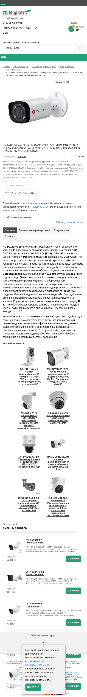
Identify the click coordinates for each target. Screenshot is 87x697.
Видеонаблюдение (68, 672)
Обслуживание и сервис (43, 635)
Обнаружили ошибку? (70, 222)
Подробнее (6, 181)
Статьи (43, 642)
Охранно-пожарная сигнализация (68, 677)
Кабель (68, 685)
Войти (74, 22)
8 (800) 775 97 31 (12, 22)
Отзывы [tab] (10, 236)
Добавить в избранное (19, 217)
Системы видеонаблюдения (44, 66)
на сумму (78, 28)
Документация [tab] (61, 230)
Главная (6, 66)
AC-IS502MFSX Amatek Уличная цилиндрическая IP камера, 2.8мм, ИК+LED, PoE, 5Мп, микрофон (36, 541)
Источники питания (68, 687)
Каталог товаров (20, 66)
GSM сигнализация (68, 680)
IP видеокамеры (67, 66)
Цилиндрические (13, 70)
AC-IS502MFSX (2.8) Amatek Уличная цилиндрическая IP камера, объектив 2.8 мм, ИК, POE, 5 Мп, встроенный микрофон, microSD (36, 605)
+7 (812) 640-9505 (39, 206)
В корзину (73, 559)
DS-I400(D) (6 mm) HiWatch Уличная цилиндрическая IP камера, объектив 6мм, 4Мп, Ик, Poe (36, 573)
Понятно (33, 687)
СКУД (68, 682)
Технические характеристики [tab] (34, 230)
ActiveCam (22, 157)
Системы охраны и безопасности (21, 42)
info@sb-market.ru (20, 28)
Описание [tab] (10, 230)
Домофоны (68, 675)
